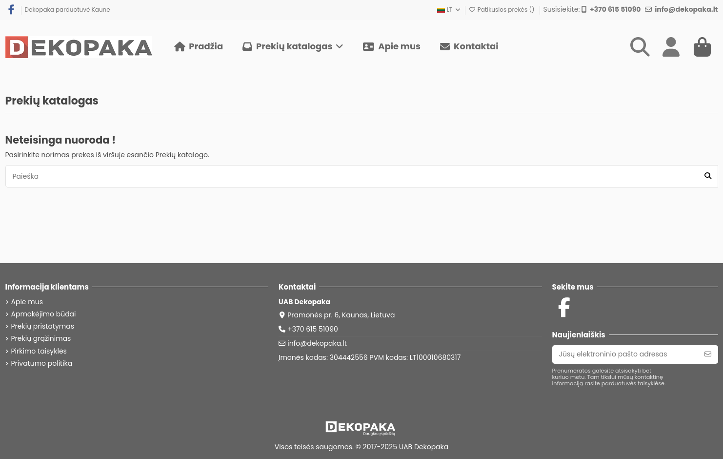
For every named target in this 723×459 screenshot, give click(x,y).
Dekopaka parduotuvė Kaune (67, 9)
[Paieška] (708, 176)
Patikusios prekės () (502, 9)
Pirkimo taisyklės (39, 351)
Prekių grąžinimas (41, 338)
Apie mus (27, 302)
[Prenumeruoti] (708, 354)
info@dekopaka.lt (317, 343)
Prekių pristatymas (43, 326)
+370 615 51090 (312, 329)
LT (449, 9)
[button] (293, 47)
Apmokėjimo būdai (43, 314)
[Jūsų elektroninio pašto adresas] (625, 354)
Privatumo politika (42, 363)
